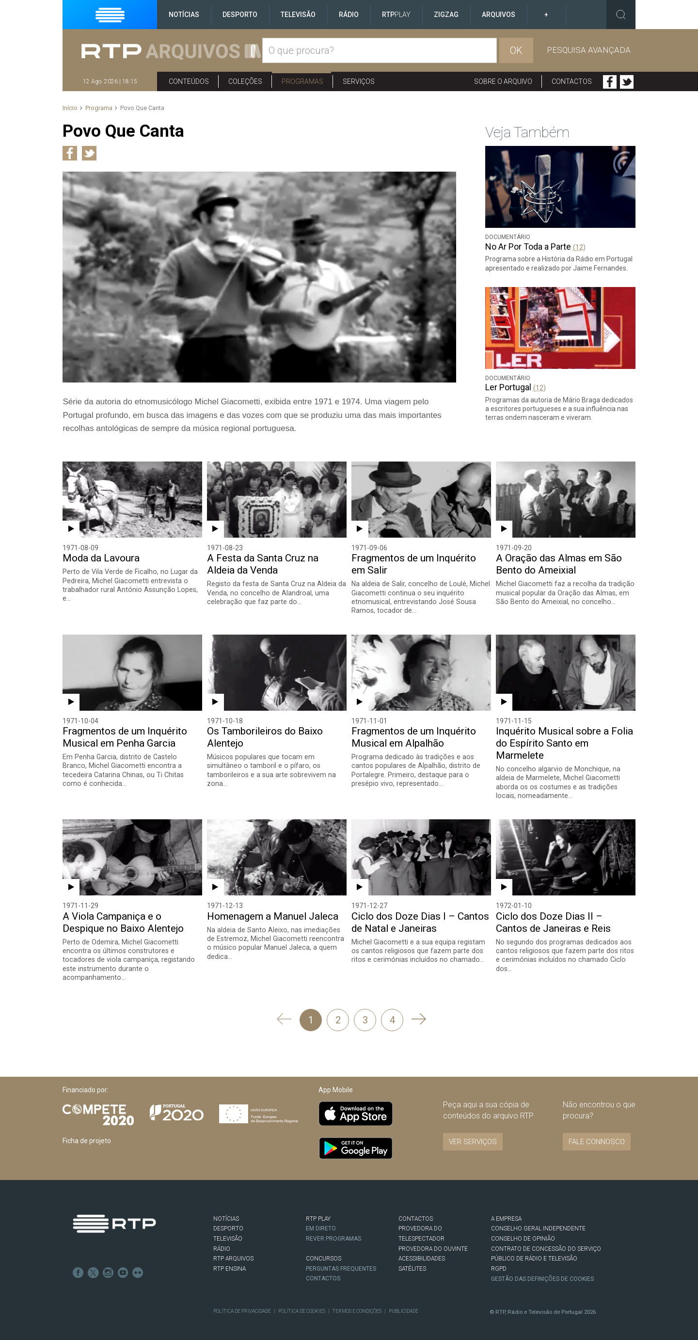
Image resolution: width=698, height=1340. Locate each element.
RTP (396, 14)
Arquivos (498, 14)
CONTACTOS (415, 1209)
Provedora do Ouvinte (433, 1239)
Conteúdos (189, 81)
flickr (136, 1262)
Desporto (239, 14)
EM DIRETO (321, 1218)
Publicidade (402, 1301)
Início (70, 108)
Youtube (121, 1262)
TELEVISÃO (227, 1229)
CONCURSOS (323, 1248)
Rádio (349, 14)
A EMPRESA (506, 1209)
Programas (302, 81)
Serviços (359, 81)
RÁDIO (221, 1239)
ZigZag (446, 14)
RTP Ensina (229, 1259)
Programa (98, 108)
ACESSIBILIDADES (421, 1248)
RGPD (499, 1259)
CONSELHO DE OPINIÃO (523, 1229)
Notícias (184, 14)
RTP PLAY (318, 1209)
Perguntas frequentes (341, 1258)
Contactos (572, 81)
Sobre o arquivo (503, 81)
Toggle (620, 14)
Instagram (107, 1262)
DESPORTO (228, 1218)
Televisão (298, 14)
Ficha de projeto (87, 1131)
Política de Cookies (301, 1301)
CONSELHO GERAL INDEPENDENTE (538, 1218)
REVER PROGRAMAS (334, 1229)
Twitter (627, 82)
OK (516, 50)
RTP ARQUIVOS (233, 1248)
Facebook (610, 82)
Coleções (245, 81)
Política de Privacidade (241, 1301)
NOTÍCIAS (226, 1209)
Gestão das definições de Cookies (543, 1269)
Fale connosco (597, 1132)
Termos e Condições (356, 1301)
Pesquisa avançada (589, 50)
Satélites (412, 1259)
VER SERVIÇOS (473, 1132)
